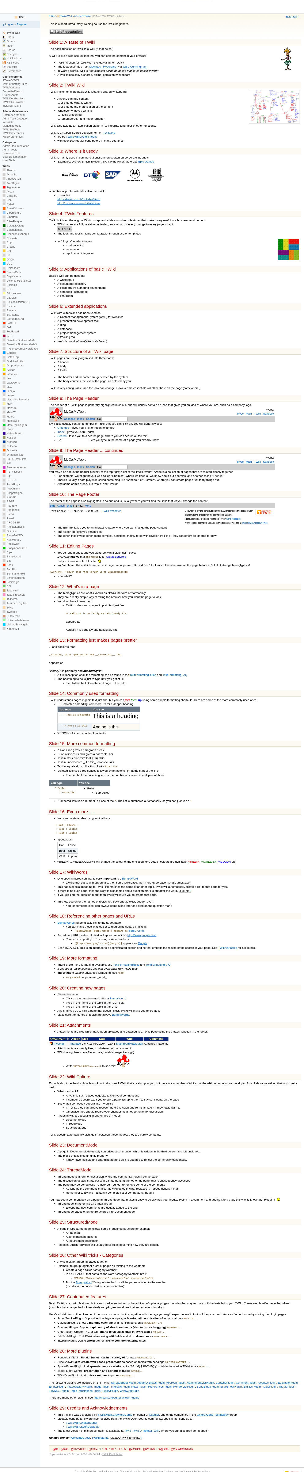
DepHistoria (12, 276)
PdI (7, 463)
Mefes (8, 416)
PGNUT (9, 480)
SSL (7, 586)
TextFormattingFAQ (175, 674)
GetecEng (11, 357)
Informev (10, 374)
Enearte (9, 310)
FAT (7, 327)
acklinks (134, 1440)
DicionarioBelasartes (17, 280)
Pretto (8, 514)
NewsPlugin (139, 1377)
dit (288, 16)
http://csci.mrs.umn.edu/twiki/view (78, 203)
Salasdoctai (12, 556)
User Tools (9, 160)
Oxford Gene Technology (213, 1405)
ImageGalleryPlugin (79, 1377)
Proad (8, 518)
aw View (149, 1440)
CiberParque (12, 221)
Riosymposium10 (15, 548)
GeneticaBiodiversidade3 (20, 344)
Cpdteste (10, 238)
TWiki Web (66, 16)
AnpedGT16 (12, 178)
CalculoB (10, 195)
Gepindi (9, 352)
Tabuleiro (10, 590)
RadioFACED (13, 535)
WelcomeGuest (80, 1428)
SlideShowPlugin (231, 1377)
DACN (8, 259)
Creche (9, 246)
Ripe (7, 552)
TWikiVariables (227, 944)
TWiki (52, 16)
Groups (9, 41)
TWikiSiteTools (11, 129)
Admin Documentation (16, 146)
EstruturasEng (13, 318)
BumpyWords (66, 920)
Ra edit (163, 1440)
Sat (7, 560)
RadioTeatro (12, 539)
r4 (119, 1439)
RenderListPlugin (184, 1377)
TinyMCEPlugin (59, 1382)
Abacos (9, 170)
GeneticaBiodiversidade (19, 340)
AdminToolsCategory (15, 118)
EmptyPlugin (57, 1377)
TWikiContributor (116, 16)
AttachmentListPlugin (200, 1373)
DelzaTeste (11, 268)
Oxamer (154, 1405)
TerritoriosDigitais (15, 603)
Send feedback (233, 519)
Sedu (8, 565)
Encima (9, 306)
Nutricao (10, 446)
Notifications (12, 58)
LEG (7, 386)
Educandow (12, 293)
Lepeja (9, 391)
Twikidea (10, 611)
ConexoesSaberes (16, 234)
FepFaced (11, 331)
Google (142, 940)
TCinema (10, 598)
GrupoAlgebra (13, 365)
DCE (7, 263)
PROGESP (11, 522)
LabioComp (11, 382)
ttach (294, 16)
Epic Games (146, 161)
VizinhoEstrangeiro (16, 624)
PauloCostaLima (15, 459)
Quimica (10, 531)
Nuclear (9, 437)
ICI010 (9, 369)
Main (249, 413)
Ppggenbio (11, 509)
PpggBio (10, 505)
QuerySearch (11, 94)
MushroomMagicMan (129, 1039)
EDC (7, 289)
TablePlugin (269, 1377)
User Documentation (15, 156)
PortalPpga (11, 484)
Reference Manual (14, 115)
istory (93, 1440)
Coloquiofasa (12, 229)
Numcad (10, 441)
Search (90, 418)
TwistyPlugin (110, 1382)
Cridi (7, 250)
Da (6, 255)
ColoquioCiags (13, 225)
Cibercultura (12, 212)
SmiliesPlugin (252, 1377)
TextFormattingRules (143, 674)
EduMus (10, 297)
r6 (106, 1439)
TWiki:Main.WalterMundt (81, 1413)
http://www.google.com (142, 932)
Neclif (8, 429)
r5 (112, 1439)
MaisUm (10, 407)
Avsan (8, 191)
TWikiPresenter (111, 510)
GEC (7, 336)
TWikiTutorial (100, 1428)
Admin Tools (10, 149)
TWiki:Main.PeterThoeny (81, 136)
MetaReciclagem (15, 425)
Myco (240, 413)
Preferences (12, 71)
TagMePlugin (287, 1377)
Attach (61, 505)
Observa (10, 450)
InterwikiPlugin (120, 1377)
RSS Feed (11, 62)
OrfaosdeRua (13, 454)
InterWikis (8, 122)
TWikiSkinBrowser (13, 102)
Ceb (7, 200)
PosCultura (11, 488)
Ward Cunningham (135, 66)
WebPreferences (13, 136)
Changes (69, 418)
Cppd (8, 242)
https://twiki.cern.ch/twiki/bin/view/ (78, 199)
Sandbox (268, 413)
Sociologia (11, 582)
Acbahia (9, 174)
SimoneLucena (14, 577)
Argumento (11, 187)
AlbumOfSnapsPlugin (151, 1373)
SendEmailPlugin (208, 1377)
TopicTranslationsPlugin (85, 1382)
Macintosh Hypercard (103, 66)
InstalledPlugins (12, 105)
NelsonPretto (12, 433)
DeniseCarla (12, 272)
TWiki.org (109, 132)
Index (80, 418)
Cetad (8, 204)
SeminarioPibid (14, 573)
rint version (78, 1440)
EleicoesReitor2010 (16, 302)
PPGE (8, 501)
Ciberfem (10, 216)
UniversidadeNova (16, 620)
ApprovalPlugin (176, 1373)
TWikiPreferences (13, 133)
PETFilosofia (12, 471)
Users (8, 37)
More (88, 505)
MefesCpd (11, 420)
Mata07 (9, 412)
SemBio (9, 569)
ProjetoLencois (13, 526)
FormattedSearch (13, 91)
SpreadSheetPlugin (123, 1373)
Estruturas (11, 314)
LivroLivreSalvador (16, 399)
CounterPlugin (267, 1373)
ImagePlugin (102, 1377)
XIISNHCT (11, 628)
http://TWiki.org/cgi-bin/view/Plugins (116, 1388)
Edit (65, 527)
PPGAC (9, 497)
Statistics (10, 66)
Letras (8, 395)
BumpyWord (130, 876)
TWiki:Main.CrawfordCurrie (115, 1405)
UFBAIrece (11, 616)
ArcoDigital (11, 183)
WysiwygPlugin (129, 1382)
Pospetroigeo (13, 493)
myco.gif (59, 1039)
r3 (125, 1439)
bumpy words (136, 928)
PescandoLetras (14, 467)
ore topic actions (182, 1440)
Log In (9, 24)
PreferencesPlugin (159, 1377)
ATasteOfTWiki (82, 16)
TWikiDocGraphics (14, 98)
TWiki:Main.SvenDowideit (82, 1417)
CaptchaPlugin (225, 1373)
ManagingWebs (12, 125)
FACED (9, 323)
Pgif (7, 475)
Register (22, 24)
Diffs (69, 505)
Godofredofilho (13, 361)
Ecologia (10, 284)
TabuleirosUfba (14, 594)
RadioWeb (11, 543)
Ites (7, 378)
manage (76, 1039)
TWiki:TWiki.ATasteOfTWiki (254, 523)
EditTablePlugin (288, 1373)
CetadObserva (13, 208)
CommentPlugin (246, 1373)
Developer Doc (11, 153)
